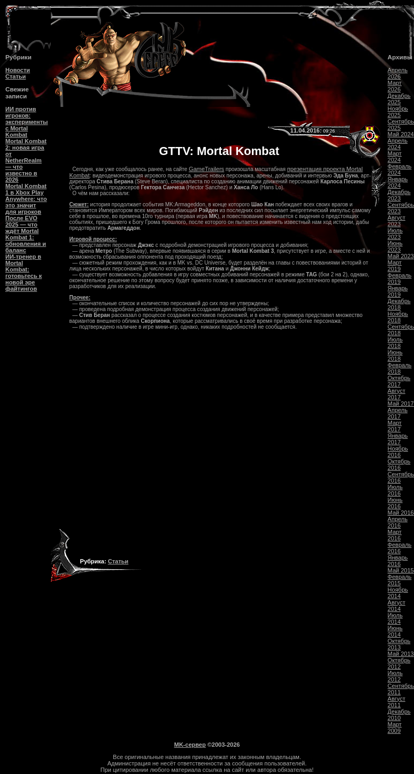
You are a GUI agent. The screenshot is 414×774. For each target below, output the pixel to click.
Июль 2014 (395, 618)
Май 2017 (401, 403)
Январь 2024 (398, 182)
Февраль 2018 (400, 368)
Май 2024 (401, 134)
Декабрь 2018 (399, 304)
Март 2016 (395, 535)
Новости (17, 70)
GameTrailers (206, 169)
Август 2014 (396, 605)
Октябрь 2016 (399, 464)
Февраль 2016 (400, 547)
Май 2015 (401, 570)
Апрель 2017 (398, 413)
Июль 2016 (395, 490)
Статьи (15, 76)
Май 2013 (401, 654)
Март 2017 (395, 426)
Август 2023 (396, 220)
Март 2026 (395, 86)
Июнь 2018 (395, 355)
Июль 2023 (395, 233)
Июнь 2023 (395, 246)
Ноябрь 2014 (398, 592)
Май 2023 (401, 256)
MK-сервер (190, 744)
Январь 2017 (398, 438)
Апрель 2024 (398, 143)
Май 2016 (401, 512)
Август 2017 (396, 394)
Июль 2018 (395, 342)
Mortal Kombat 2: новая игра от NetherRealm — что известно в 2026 (26, 160)
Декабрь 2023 (399, 195)
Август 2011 (396, 701)
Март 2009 (395, 727)
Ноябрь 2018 (398, 317)
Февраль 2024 (400, 169)
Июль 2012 (395, 676)
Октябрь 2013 (399, 644)
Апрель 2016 (398, 522)
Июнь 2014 (395, 631)
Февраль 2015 (400, 580)
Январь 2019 (398, 291)
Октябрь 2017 (399, 381)
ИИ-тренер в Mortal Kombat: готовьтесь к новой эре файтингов (23, 272)
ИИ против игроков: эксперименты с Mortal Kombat (26, 122)
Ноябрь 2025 (398, 111)
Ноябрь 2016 (398, 451)
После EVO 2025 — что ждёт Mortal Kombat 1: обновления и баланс (25, 234)
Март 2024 (395, 156)
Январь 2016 (398, 560)
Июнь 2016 (395, 503)
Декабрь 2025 (399, 98)
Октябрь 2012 (399, 663)
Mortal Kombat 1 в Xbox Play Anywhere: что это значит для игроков (26, 199)
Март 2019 (395, 265)
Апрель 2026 (398, 73)
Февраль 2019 (400, 278)
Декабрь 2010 (399, 714)
